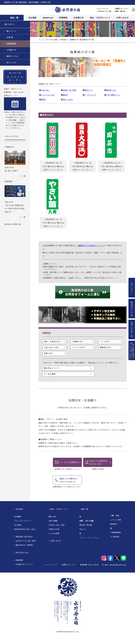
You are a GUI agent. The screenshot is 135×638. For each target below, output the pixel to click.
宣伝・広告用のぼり (52, 341)
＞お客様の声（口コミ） (24, 564)
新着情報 (63, 18)
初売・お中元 (67, 99)
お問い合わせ (122, 18)
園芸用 (65, 95)
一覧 (23, 176)
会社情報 (32, 18)
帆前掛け (113, 524)
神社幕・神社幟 (85, 525)
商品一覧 (14, 18)
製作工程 (52, 517)
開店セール (88, 90)
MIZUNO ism (48, 17)
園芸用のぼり (106, 347)
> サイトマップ (102, 9)
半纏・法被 (114, 515)
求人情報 (17, 525)
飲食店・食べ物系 (69, 90)
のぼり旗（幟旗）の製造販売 (56, 40)
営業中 (43, 99)
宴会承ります (111, 90)
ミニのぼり (105, 341)
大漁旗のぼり (78, 341)
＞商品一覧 (83, 509)
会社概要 (17, 517)
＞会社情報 (18, 509)
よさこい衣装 (115, 520)
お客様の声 (78, 18)
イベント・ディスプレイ (89, 538)
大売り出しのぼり (51, 347)
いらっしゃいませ (48, 95)
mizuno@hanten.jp (117, 565)
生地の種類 (53, 521)
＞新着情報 (18, 560)
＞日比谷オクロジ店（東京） (25, 541)
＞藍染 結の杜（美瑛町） (24, 545)
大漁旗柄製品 (115, 532)
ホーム (41, 40)
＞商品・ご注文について (58, 509)
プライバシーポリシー (23, 521)
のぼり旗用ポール (113, 95)
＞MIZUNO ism (21, 553)
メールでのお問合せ (69, 462)
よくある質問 (50, 374)
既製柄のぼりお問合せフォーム (90, 246)
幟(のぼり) (10, 24)
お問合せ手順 (54, 529)
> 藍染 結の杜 (119, 11)
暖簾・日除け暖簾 (86, 521)
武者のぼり (49, 353)
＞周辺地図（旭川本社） (24, 537)
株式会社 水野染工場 (13, 224)
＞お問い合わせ (55, 541)
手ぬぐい (83, 529)
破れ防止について (51, 368)
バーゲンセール (90, 95)
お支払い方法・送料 (57, 525)
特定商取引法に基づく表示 (25, 529)
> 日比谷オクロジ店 (103, 11)
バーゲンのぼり (79, 347)
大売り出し (45, 90)
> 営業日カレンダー (121, 9)
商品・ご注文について (100, 18)
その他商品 (114, 537)
